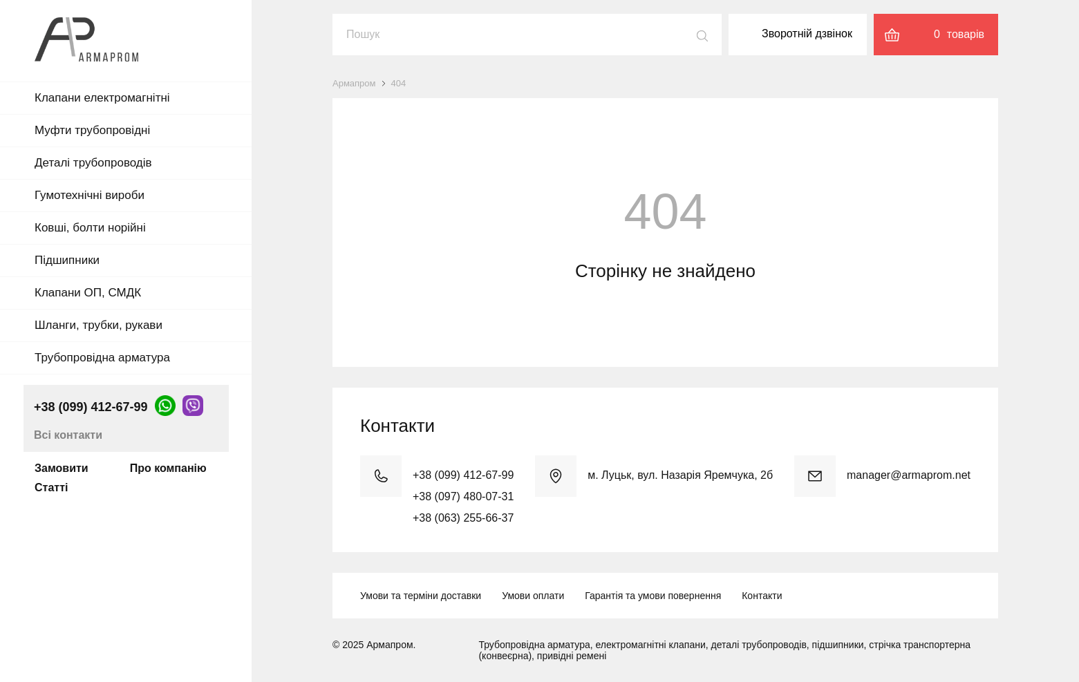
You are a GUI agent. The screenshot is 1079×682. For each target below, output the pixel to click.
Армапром (354, 83)
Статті (51, 487)
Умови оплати (533, 595)
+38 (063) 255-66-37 (463, 518)
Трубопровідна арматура (102, 357)
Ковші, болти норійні (90, 227)
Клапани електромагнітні (102, 97)
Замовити (61, 468)
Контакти (762, 595)
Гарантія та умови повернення (653, 595)
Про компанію (168, 468)
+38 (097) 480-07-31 (463, 496)
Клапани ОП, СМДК (88, 292)
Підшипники (67, 260)
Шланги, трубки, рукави (98, 325)
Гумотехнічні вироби (89, 195)
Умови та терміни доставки (420, 595)
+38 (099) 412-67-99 (91, 407)
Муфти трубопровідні (92, 130)
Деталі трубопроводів (93, 162)
